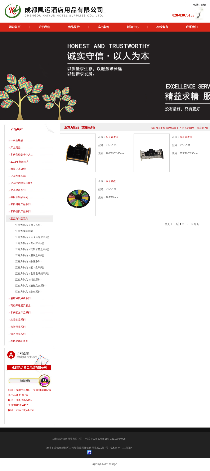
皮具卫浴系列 (18, 190)
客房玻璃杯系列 (19, 341)
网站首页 (15, 27)
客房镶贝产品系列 (20, 211)
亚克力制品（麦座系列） (29, 291)
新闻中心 (133, 27)
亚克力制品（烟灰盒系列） (30, 255)
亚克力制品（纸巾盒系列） (30, 267)
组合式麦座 (112, 137)
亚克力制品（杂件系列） (29, 261)
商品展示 (74, 27)
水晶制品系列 (18, 319)
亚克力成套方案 (24, 231)
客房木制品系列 (19, 197)
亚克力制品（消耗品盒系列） (31, 285)
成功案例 (103, 27)
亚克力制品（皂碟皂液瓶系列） (32, 273)
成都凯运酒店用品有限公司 (67, 438)
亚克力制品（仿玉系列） (29, 225)
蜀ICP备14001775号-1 (104, 464)
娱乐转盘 (111, 181)
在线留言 (162, 27)
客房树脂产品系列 (20, 204)
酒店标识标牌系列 (20, 298)
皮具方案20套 (18, 175)
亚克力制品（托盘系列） (29, 279)
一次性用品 (16, 140)
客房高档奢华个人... (21, 154)
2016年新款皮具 (19, 161)
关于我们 (44, 27)
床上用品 (15, 147)
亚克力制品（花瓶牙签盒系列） (32, 249)
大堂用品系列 (18, 326)
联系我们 (192, 27)
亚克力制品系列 (19, 218)
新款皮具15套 (18, 168)
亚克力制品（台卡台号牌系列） (32, 237)
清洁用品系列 (18, 333)
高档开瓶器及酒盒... (21, 305)
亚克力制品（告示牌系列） (30, 243)
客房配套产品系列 (20, 312)
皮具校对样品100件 (21, 183)
